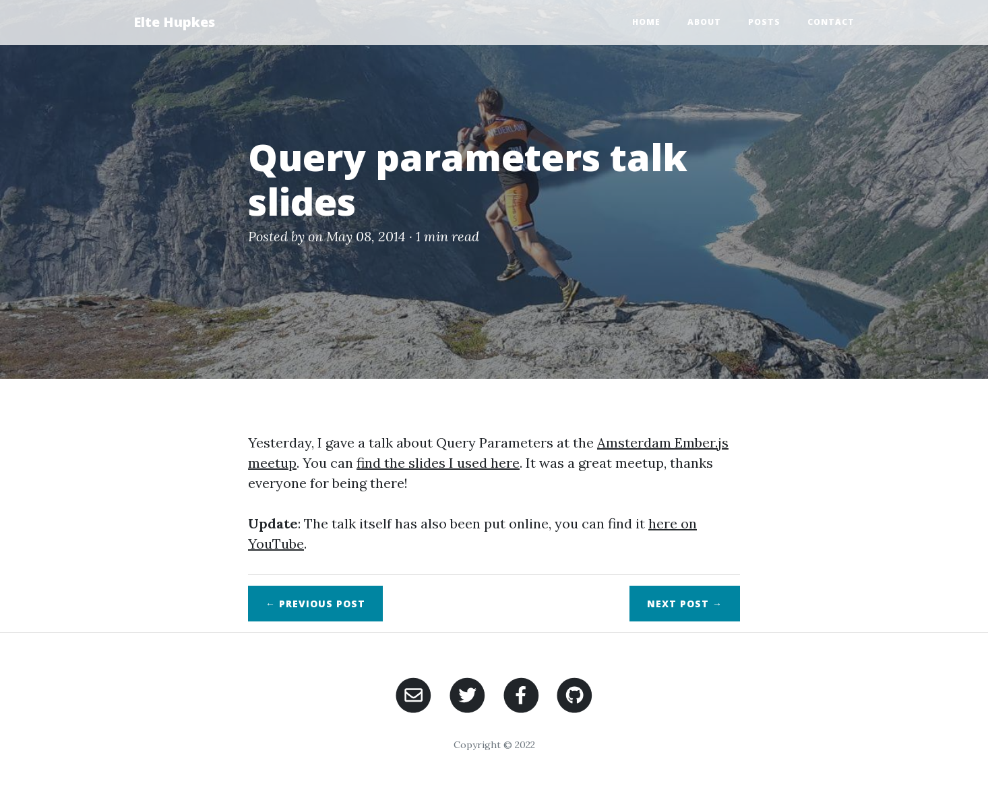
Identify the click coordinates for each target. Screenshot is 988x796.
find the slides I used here (438, 462)
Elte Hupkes (174, 22)
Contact (831, 22)
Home (646, 22)
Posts (764, 22)
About (704, 22)
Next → (684, 603)
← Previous (315, 603)
